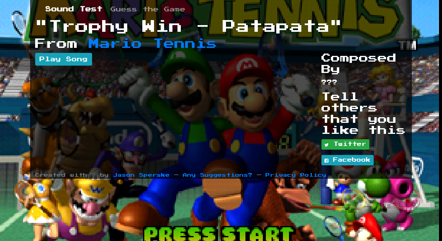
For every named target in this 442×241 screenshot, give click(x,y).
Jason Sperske (141, 175)
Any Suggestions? (217, 175)
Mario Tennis (153, 43)
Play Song (64, 59)
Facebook (347, 160)
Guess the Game (148, 9)
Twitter (345, 144)
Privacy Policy (296, 175)
